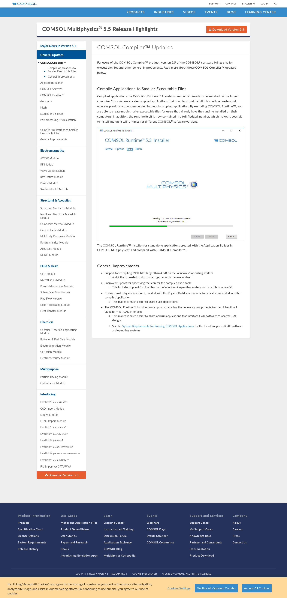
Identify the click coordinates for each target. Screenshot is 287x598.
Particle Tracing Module (54, 377)
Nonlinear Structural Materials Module (58, 216)
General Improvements (61, 76)
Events (211, 12)
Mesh (43, 107)
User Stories (69, 536)
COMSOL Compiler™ (53, 62)
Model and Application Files (79, 523)
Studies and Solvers (51, 113)
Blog (231, 12)
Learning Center (260, 12)
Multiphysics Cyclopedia (119, 555)
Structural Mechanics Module (57, 208)
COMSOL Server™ (51, 89)
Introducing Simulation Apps (79, 555)
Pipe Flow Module (51, 298)
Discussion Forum (115, 536)
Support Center (200, 523)
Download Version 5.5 (226, 29)
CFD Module (48, 274)
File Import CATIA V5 (55, 466)
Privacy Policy (96, 573)
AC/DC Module (49, 158)
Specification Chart (30, 529)
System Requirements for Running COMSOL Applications (158, 326)
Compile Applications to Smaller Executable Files (62, 69)
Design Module (49, 415)
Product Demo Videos (75, 529)
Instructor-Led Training (118, 529)
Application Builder (51, 83)
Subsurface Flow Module (55, 292)
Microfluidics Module (52, 280)
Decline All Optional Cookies (216, 588)
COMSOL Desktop (52, 95)
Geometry (46, 101)
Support (214, 3)
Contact (231, 3)
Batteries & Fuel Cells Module (57, 339)
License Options (28, 536)
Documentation (200, 549)
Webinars (153, 523)
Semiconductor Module (54, 189)
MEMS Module (49, 255)
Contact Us (240, 542)
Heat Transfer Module (53, 311)
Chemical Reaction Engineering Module (58, 331)
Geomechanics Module (53, 230)
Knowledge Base (200, 536)
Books (65, 549)
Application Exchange (118, 542)
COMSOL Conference (160, 542)
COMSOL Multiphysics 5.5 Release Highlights (100, 29)
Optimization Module (52, 383)
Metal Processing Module (55, 304)
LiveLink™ (53, 402)
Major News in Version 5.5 (58, 46)
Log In (265, 3)
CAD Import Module (52, 408)
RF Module (46, 164)
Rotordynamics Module (54, 242)
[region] (143, 587)
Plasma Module (49, 183)
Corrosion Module (51, 352)
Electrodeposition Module (55, 345)
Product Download (202, 555)
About (237, 523)
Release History (28, 549)
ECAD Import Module (53, 421)
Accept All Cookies (257, 588)
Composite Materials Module (57, 224)
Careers (238, 529)
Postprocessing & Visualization (58, 120)
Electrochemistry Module (55, 358)
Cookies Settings (179, 588)
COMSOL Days (156, 529)
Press (236, 536)
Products (135, 12)
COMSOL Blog (113, 549)
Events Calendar (157, 536)
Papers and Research (74, 542)
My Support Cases (201, 529)
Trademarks (117, 573)
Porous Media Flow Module (56, 286)
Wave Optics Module (52, 170)
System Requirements (32, 542)
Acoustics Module (50, 248)
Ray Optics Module (51, 177)
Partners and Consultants (206, 542)
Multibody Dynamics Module (57, 236)
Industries (164, 12)
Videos (189, 12)
